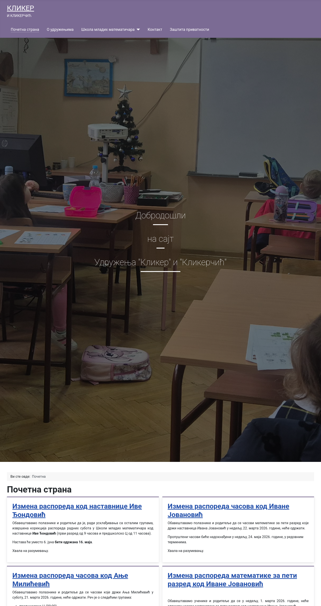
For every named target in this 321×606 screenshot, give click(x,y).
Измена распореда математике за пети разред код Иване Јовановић (232, 579)
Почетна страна (25, 29)
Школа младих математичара (108, 29)
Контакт (155, 29)
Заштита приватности (189, 29)
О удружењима (60, 29)
